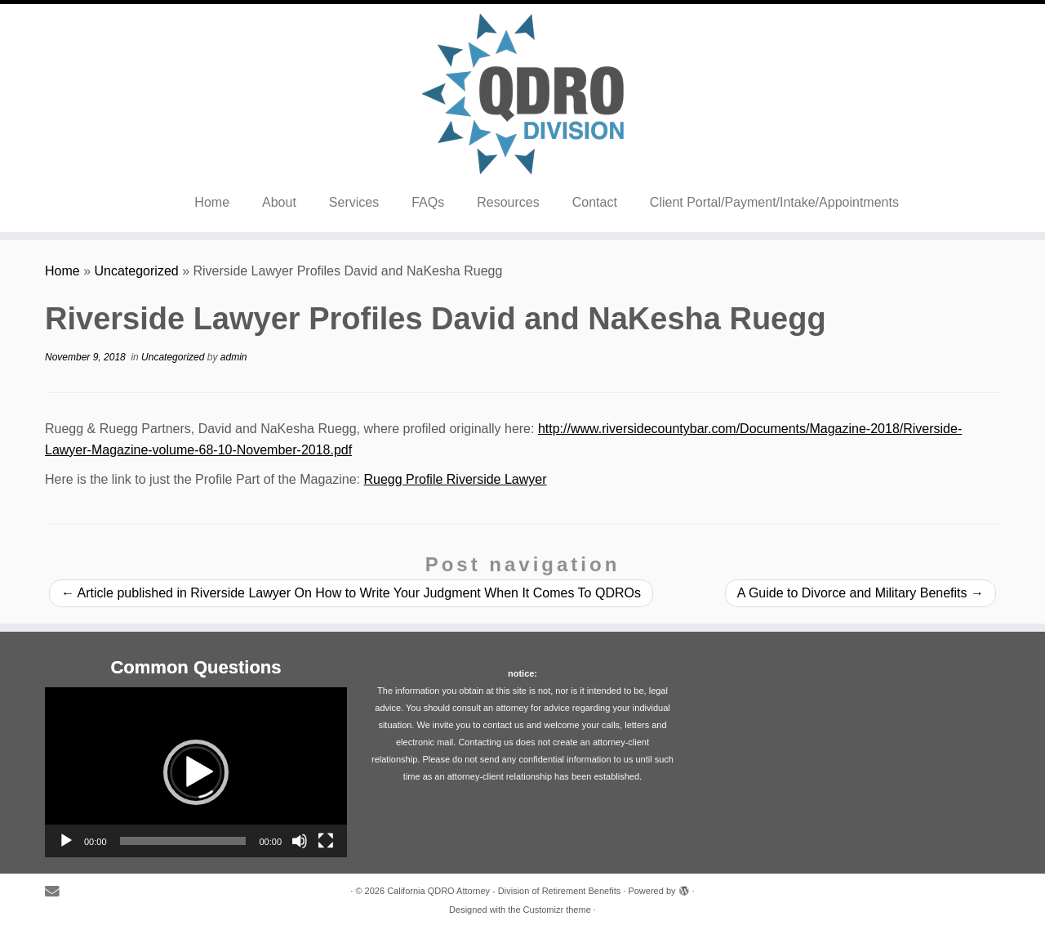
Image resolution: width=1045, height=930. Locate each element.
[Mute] (299, 841)
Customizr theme (557, 909)
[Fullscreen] (326, 841)
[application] (196, 772)
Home (211, 202)
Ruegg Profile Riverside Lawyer (454, 479)
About (279, 202)
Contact (594, 202)
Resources (508, 202)
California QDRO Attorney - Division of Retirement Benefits (503, 891)
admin (233, 357)
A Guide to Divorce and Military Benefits (860, 593)
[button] (196, 772)
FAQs (427, 202)
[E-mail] (57, 892)
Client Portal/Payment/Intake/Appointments (774, 202)
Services (354, 202)
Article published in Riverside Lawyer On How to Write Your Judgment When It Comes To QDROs (351, 593)
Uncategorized (137, 271)
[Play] (66, 841)
